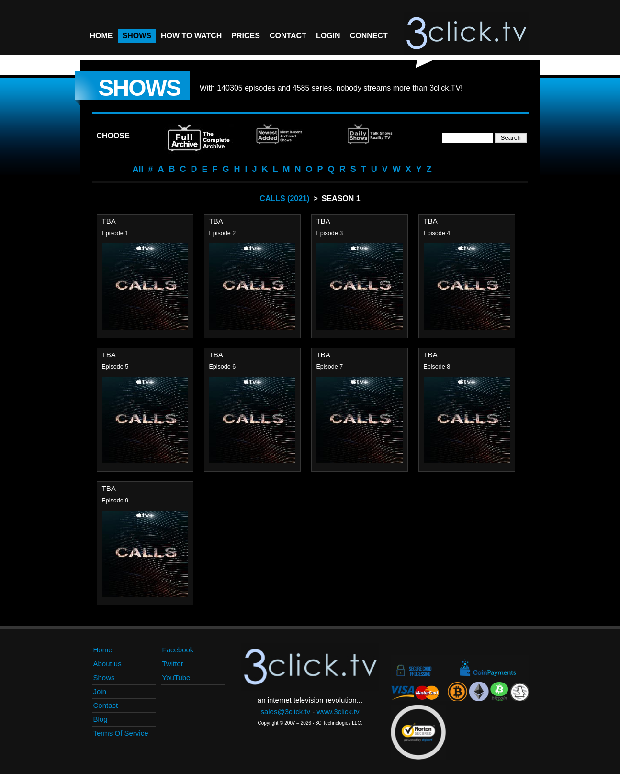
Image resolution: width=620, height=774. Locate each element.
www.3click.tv (337, 711)
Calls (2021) (284, 198)
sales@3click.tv (285, 711)
